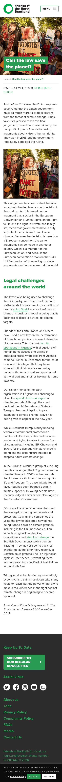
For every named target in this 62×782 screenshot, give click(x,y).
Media (8, 731)
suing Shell (20, 309)
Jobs (7, 706)
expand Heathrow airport (30, 398)
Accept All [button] (34, 776)
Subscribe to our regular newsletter (19, 662)
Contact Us (12, 737)
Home (6, 79)
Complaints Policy (18, 718)
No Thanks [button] (49, 776)
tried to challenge (37, 537)
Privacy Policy (15, 712)
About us (11, 700)
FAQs (7, 725)
